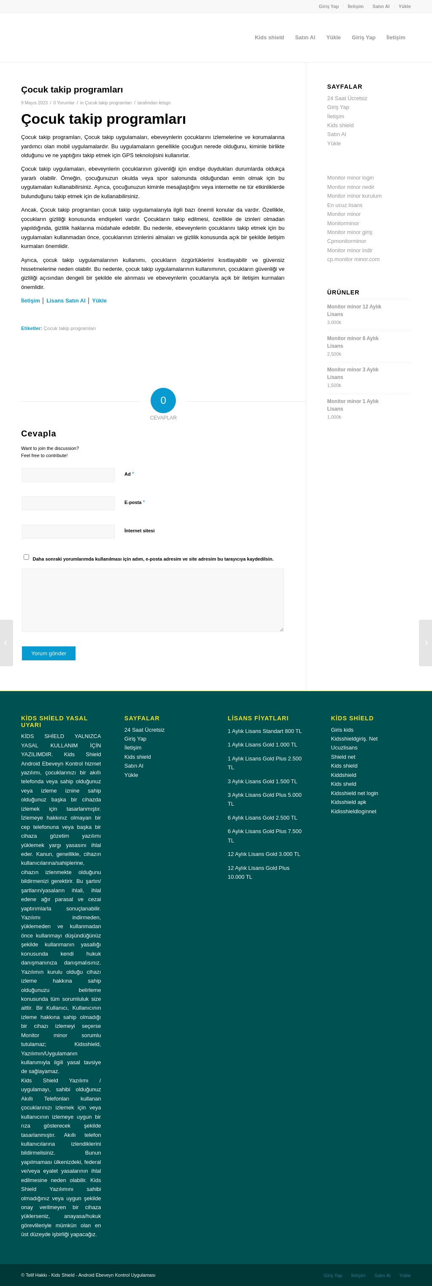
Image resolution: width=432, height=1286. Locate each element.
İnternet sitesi (139, 530)
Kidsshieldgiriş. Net (354, 739)
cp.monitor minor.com (353, 259)
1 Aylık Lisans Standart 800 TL (265, 731)
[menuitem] (329, 6)
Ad (129, 474)
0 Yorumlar (63, 102)
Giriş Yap (329, 6)
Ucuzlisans (344, 747)
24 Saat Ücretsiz (347, 98)
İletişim (356, 6)
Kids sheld (343, 784)
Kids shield (340, 125)
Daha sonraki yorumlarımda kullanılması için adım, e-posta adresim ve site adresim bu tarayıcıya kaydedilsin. (153, 558)
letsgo (164, 102)
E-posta (134, 502)
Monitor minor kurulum (354, 196)
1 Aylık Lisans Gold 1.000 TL (262, 744)
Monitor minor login (350, 177)
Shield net (343, 757)
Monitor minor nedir (351, 187)
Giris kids (342, 730)
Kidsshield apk (349, 802)
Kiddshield (343, 775)
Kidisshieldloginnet (354, 811)
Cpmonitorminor (346, 241)
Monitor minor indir (350, 250)
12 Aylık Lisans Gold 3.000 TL (264, 854)
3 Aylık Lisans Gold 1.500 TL (262, 781)
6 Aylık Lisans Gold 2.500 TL (262, 818)
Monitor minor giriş (350, 232)
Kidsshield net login (354, 793)
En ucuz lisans (345, 205)
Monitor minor (344, 214)
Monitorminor (343, 223)
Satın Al (381, 6)
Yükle (405, 6)
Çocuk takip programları (108, 102)
